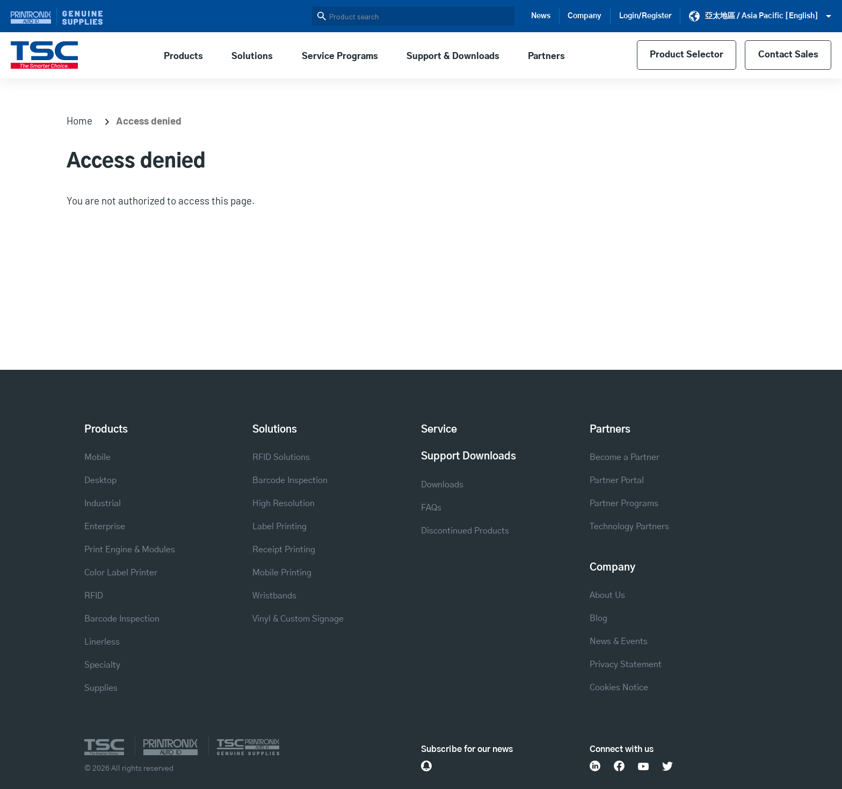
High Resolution (283, 503)
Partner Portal (617, 480)
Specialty (102, 665)
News (540, 16)
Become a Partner (624, 457)
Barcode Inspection (121, 619)
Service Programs (340, 56)
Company (584, 16)
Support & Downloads (453, 56)
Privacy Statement (626, 664)
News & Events (619, 641)
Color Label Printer (120, 572)
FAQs (431, 507)
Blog (598, 618)
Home (79, 120)
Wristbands (274, 595)
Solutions (252, 56)
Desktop (100, 480)
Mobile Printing (281, 572)
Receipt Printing (283, 549)
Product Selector (686, 55)
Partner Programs (624, 503)
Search (321, 16)
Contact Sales (788, 55)
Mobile (97, 457)
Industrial (102, 503)
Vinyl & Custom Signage (298, 619)
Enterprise (104, 526)
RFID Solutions (281, 457)
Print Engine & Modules (129, 549)
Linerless (102, 642)
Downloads (442, 484)
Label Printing (279, 526)
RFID (93, 595)
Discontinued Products (465, 531)
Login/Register (645, 16)
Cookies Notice (619, 687)
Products (183, 56)
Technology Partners (629, 526)
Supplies (101, 688)
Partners (546, 56)
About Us (607, 595)
